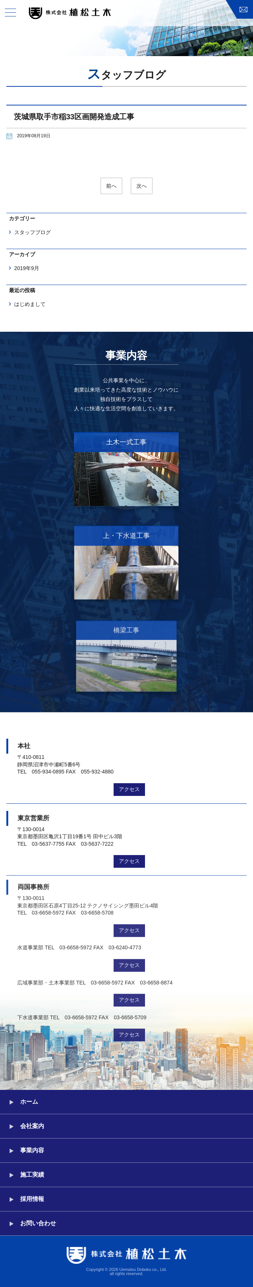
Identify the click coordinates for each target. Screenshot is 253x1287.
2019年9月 (26, 268)
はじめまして (30, 304)
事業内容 (32, 1150)
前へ (111, 186)
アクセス (129, 785)
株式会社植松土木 (70, 13)
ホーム (29, 1101)
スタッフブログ (32, 232)
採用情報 (32, 1199)
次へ (141, 186)
